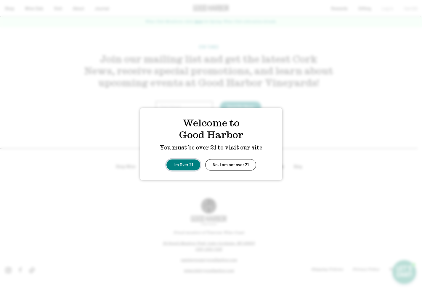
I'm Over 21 (183, 164)
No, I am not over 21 (231, 164)
